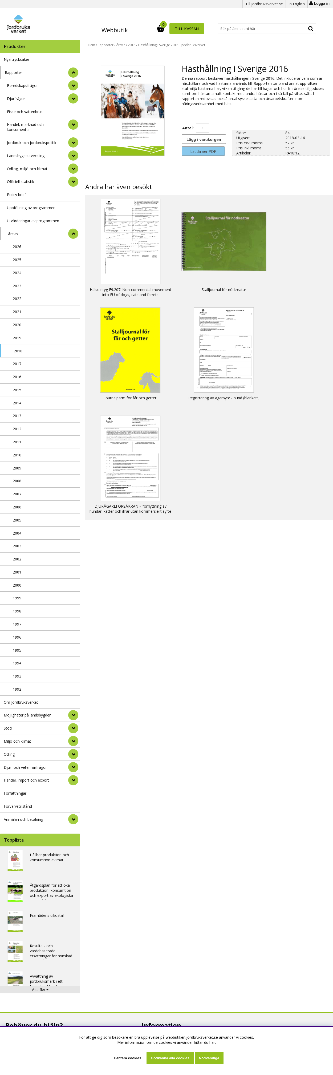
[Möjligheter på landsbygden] (73, 715)
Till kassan (299, 28)
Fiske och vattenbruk (25, 111)
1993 (17, 676)
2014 (17, 402)
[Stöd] (73, 728)
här (212, 1042)
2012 (17, 428)
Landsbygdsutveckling (25, 155)
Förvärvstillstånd (18, 806)
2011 (17, 441)
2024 (17, 272)
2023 (17, 285)
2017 (17, 363)
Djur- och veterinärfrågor (25, 767)
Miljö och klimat (17, 741)
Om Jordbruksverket (21, 702)
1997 (17, 624)
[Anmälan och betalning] (73, 819)
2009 (17, 468)
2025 (17, 259)
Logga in (322, 3)
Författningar (15, 793)
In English (297, 3)
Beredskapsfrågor (22, 85)
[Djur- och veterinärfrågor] (73, 767)
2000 (17, 585)
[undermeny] (73, 85)
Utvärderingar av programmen (33, 220)
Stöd (8, 728)
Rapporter (13, 72)
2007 (17, 493)
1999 (17, 597)
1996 (17, 637)
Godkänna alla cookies (170, 1058)
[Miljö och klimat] (73, 741)
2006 (17, 506)
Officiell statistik (20, 181)
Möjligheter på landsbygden (27, 715)
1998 (17, 611)
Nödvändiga (209, 1058)
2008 (17, 480)
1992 (17, 689)
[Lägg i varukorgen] (203, 139)
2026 (17, 246)
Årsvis (13, 233)
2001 (17, 572)
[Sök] (190, 28)
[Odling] (73, 754)
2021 (17, 311)
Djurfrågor (16, 98)
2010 (17, 454)
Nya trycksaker (16, 59)
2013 (17, 415)
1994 (17, 663)
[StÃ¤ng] (73, 72)
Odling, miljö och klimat (27, 168)
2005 (17, 520)
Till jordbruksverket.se (264, 3)
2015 (17, 389)
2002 (17, 559)
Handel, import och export (26, 780)
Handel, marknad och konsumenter (25, 127)
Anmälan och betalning (23, 819)
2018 (18, 350)
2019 (17, 337)
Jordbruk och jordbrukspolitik (31, 142)
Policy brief (16, 194)
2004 (17, 533)
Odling (9, 754)
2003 (17, 545)
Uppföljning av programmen (31, 207)
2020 (17, 324)
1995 (17, 650)
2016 (17, 376)
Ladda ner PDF (203, 151)
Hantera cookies (127, 1058)
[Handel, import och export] (73, 780)
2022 (17, 298)
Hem (91, 45)
